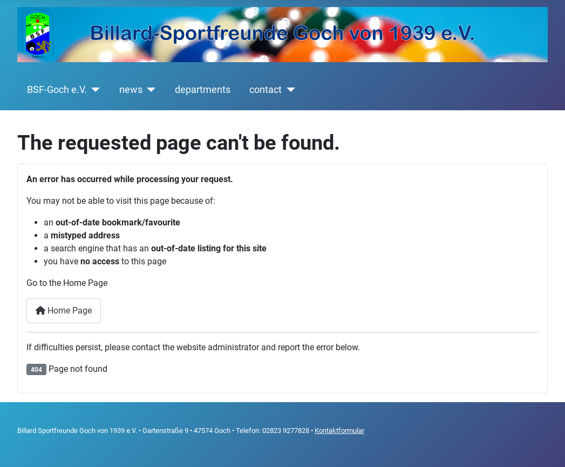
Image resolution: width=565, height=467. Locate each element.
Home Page (64, 310)
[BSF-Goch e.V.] (93, 90)
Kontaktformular (339, 430)
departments (202, 89)
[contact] (288, 90)
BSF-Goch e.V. (57, 89)
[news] (149, 90)
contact (265, 89)
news (130, 89)
